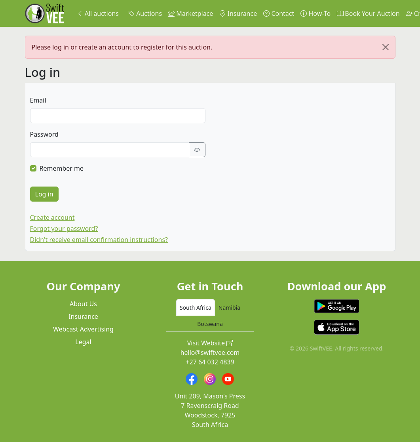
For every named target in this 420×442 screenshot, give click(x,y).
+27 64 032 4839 (210, 362)
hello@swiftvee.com (210, 352)
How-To (315, 13)
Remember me (62, 168)
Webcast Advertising (83, 329)
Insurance (238, 13)
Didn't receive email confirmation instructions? (99, 239)
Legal (83, 341)
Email (38, 100)
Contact (278, 13)
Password (44, 134)
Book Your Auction (368, 13)
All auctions (98, 13)
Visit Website (210, 343)
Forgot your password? (64, 228)
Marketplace (190, 13)
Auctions (145, 13)
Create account (52, 217)
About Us (83, 303)
